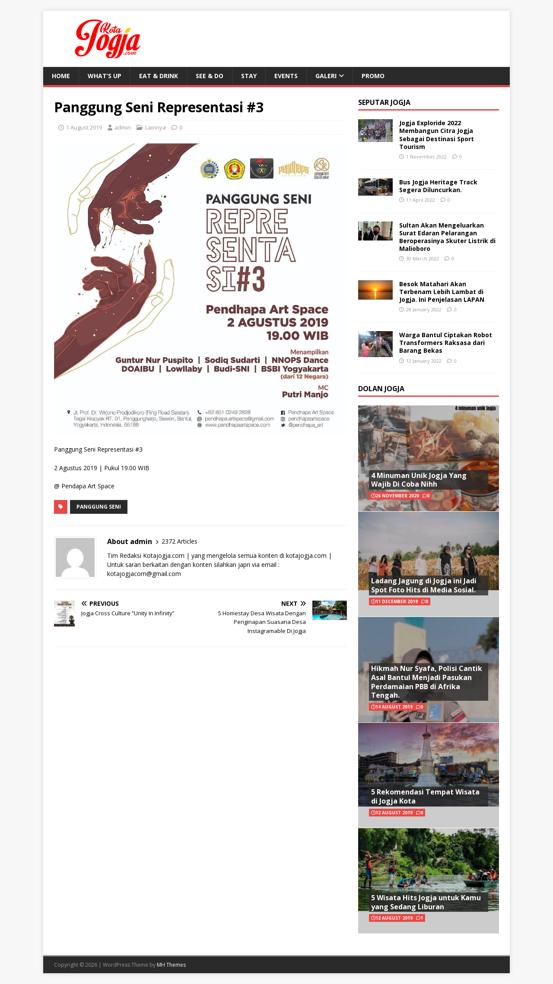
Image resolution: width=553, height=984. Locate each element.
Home (61, 76)
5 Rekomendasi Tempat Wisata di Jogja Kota (425, 796)
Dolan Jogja (381, 388)
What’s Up (104, 76)
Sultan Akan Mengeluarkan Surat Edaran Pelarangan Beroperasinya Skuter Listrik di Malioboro (447, 237)
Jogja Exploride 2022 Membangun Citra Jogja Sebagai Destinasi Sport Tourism (436, 135)
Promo (373, 76)
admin (122, 127)
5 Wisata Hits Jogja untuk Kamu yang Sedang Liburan (426, 902)
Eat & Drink (158, 76)
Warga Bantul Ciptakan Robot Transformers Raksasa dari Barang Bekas (445, 342)
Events (286, 76)
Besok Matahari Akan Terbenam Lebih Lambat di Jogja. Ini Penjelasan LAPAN (441, 292)
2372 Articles (179, 541)
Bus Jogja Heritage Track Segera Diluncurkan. (438, 186)
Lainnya (155, 127)
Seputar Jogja (384, 102)
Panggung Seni (98, 506)
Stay (249, 76)
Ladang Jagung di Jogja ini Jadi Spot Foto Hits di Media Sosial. (424, 585)
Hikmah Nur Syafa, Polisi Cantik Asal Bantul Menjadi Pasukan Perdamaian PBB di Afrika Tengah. (426, 682)
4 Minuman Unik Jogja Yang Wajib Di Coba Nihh (419, 480)
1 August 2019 (84, 127)
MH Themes (171, 964)
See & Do (209, 76)
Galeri (326, 76)
